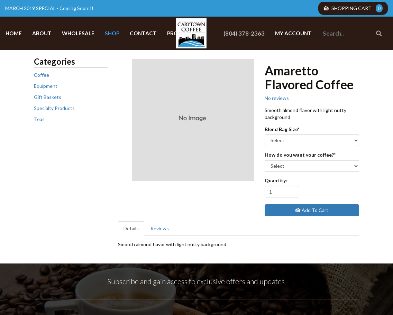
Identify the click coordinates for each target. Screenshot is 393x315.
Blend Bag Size (282, 129)
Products (181, 33)
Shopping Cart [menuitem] (353, 8)
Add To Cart (311, 210)
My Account (293, 33)
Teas (39, 119)
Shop (112, 33)
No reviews (277, 98)
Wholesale (78, 33)
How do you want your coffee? (300, 155)
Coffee (41, 75)
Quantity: (276, 180)
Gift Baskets (47, 97)
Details (131, 228)
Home (14, 33)
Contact (143, 33)
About (42, 33)
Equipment (45, 86)
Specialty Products (54, 108)
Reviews (159, 228)
